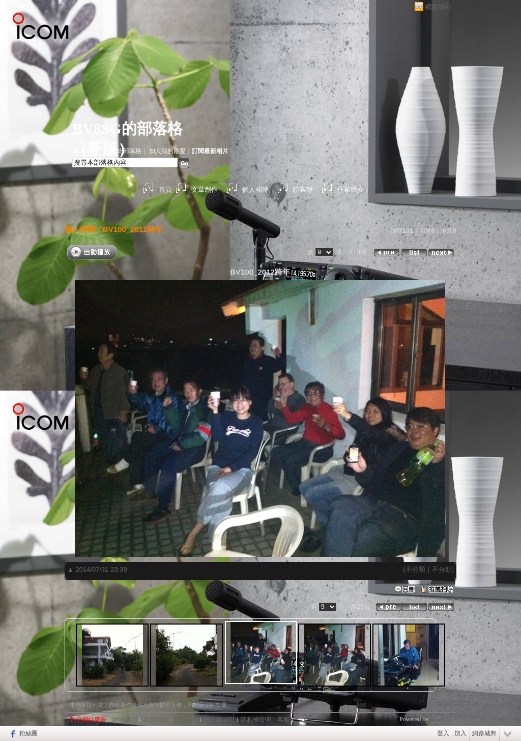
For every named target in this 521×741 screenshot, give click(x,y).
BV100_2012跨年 (133, 229)
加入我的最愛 (167, 151)
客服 (283, 719)
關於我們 (124, 719)
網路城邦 (438, 7)
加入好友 (85, 151)
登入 (443, 733)
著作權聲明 (219, 719)
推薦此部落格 (123, 151)
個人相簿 (255, 189)
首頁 (165, 189)
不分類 (415, 569)
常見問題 (155, 719)
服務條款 (185, 719)
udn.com (440, 719)
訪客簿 (303, 189)
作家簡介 (350, 189)
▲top (444, 703)
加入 (460, 733)
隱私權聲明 (256, 719)
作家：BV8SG (91, 141)
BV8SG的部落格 (127, 128)
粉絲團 (28, 733)
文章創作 (204, 189)
